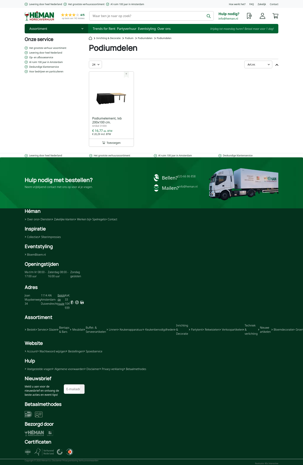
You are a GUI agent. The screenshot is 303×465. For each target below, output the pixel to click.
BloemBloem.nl (35, 254)
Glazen (52, 329)
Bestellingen (74, 351)
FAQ (251, 4)
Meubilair (77, 329)
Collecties (32, 237)
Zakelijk (262, 4)
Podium (129, 38)
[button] (275, 15)
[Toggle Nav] (56, 28)
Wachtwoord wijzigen (51, 351)
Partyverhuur (126, 28)
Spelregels (97, 219)
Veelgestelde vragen (38, 369)
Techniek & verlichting (250, 330)
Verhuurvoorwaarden (88, 460)
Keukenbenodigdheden (158, 329)
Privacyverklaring (70, 460)
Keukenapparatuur (130, 329)
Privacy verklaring (111, 369)
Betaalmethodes (135, 369)
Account (31, 351)
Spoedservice (92, 351)
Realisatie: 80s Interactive (266, 463)
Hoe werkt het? (237, 4)
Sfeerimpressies (50, 237)
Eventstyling (147, 28)
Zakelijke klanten (63, 219)
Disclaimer (91, 369)
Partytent (195, 329)
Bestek (30, 329)
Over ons (164, 28)
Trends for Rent (104, 28)
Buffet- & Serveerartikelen (95, 330)
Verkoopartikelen (231, 329)
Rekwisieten (210, 329)
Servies (41, 329)
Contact (274, 4)
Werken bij (82, 219)
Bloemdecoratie (282, 329)
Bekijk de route (61, 299)
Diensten (45, 219)
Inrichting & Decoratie (108, 38)
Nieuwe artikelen (264, 330)
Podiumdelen (145, 38)
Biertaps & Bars (63, 330)
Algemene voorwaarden (68, 369)
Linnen (111, 329)
